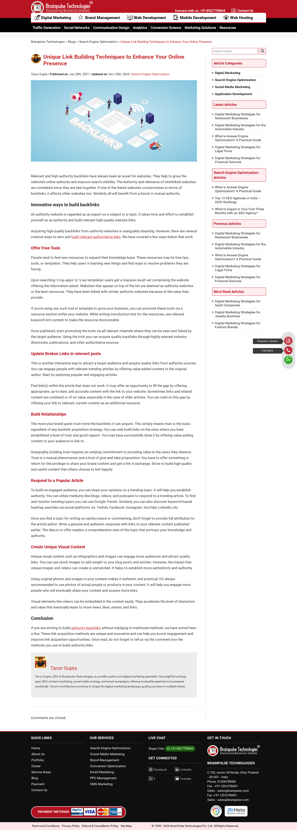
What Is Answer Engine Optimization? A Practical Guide (238, 138)
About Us (38, 754)
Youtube (183, 778)
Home (35, 748)
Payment (37, 784)
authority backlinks (85, 628)
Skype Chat (156, 748)
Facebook (157, 769)
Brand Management (102, 22)
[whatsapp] (288, 360)
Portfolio (37, 760)
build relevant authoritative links (96, 237)
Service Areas (41, 772)
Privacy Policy (71, 826)
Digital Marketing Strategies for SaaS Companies (237, 303)
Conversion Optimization (108, 766)
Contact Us (245, 12)
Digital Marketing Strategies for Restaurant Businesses (237, 116)
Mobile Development (198, 22)
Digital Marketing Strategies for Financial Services (237, 160)
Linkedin (183, 769)
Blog (34, 778)
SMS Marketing (101, 784)
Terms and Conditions (46, 826)
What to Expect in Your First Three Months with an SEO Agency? (239, 211)
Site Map (126, 826)
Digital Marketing (56, 22)
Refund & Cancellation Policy (100, 826)
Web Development (150, 22)
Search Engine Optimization (151, 74)
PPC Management (103, 778)
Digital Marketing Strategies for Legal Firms (237, 149)
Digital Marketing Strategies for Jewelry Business (237, 314)
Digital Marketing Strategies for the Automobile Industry (240, 127)
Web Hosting (241, 22)
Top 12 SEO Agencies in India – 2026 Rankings (238, 200)
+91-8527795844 (212, 12)
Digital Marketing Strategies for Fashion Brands (237, 325)
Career (36, 766)
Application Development (233, 94)
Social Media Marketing (232, 87)
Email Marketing (102, 772)
